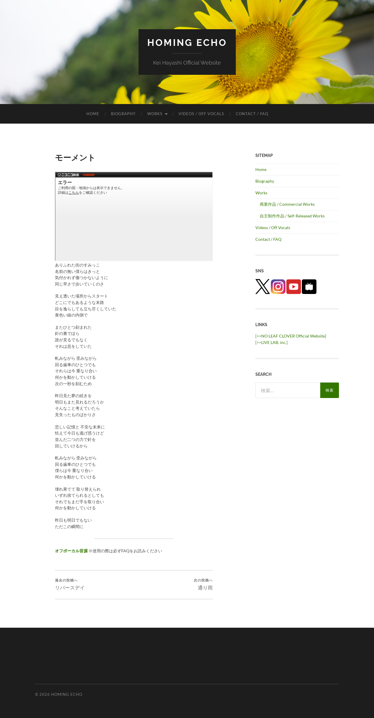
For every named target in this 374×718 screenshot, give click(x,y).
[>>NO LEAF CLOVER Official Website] (290, 335)
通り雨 (203, 584)
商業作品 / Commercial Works (287, 204)
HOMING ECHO (187, 42)
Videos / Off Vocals (201, 113)
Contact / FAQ (252, 113)
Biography (123, 113)
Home (92, 113)
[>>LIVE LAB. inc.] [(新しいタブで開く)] (271, 342)
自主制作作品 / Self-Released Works (292, 215)
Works (154, 113)
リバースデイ (70, 584)
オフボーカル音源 (71, 550)
